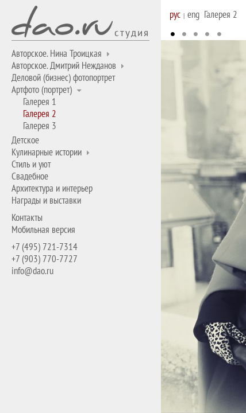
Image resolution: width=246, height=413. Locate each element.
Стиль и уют (31, 164)
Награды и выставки (46, 200)
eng (193, 14)
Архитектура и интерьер (52, 188)
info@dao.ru (32, 270)
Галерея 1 (39, 101)
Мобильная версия (43, 229)
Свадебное (29, 176)
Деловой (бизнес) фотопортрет (63, 77)
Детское (25, 140)
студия (131, 31)
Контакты (27, 217)
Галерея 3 (39, 125)
